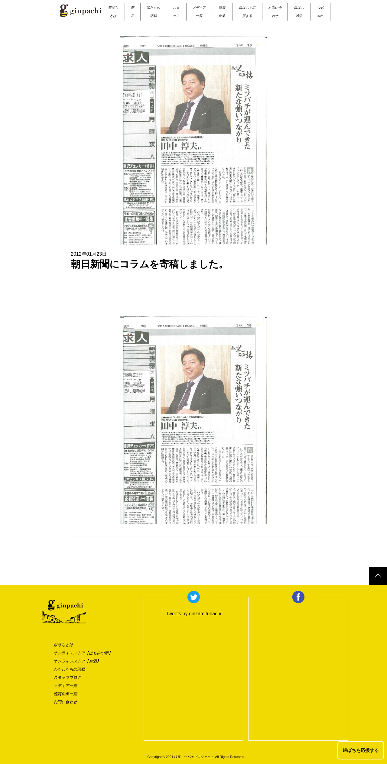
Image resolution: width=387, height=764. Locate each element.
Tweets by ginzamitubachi (193, 613)
